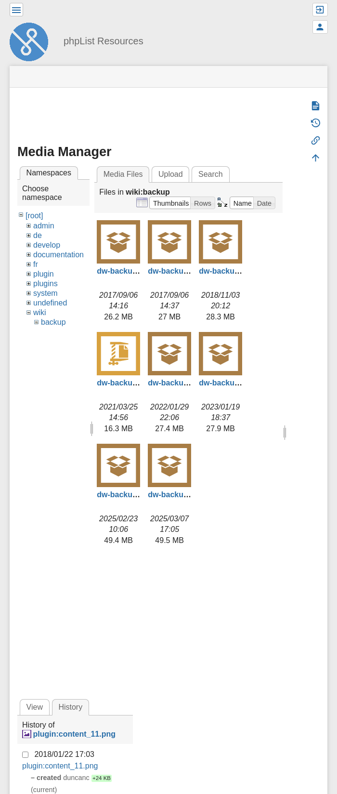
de (37, 235)
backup (53, 322)
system (45, 293)
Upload (170, 174)
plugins (45, 283)
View (34, 707)
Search (210, 174)
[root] (34, 216)
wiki (39, 312)
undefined (50, 303)
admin (43, 226)
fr (35, 264)
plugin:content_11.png (74, 734)
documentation (58, 255)
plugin (43, 274)
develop (46, 245)
